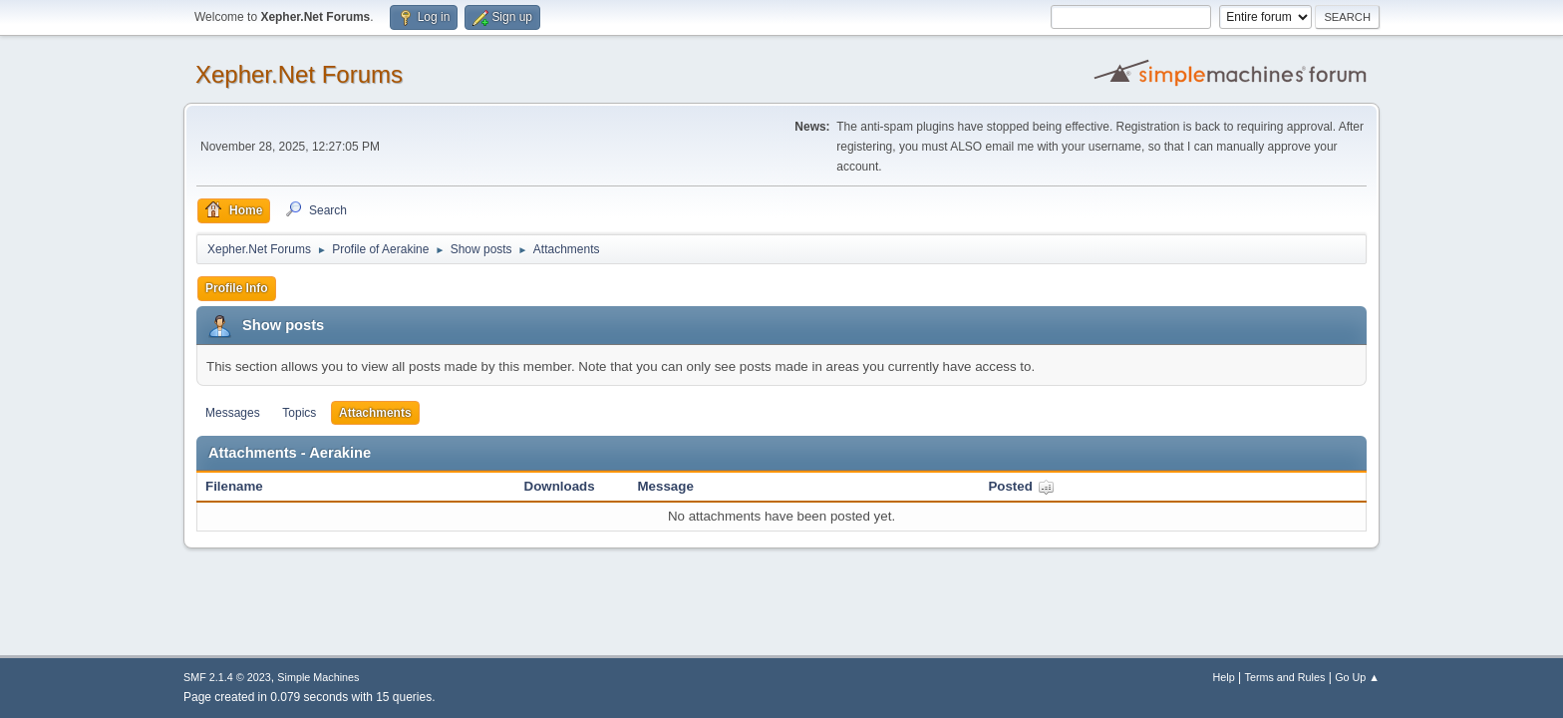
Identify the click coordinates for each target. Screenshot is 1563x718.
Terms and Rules (1285, 677)
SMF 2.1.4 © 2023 (227, 677)
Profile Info (236, 288)
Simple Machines (318, 677)
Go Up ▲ (1357, 677)
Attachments (375, 413)
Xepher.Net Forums (299, 74)
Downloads (559, 486)
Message (666, 486)
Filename (234, 486)
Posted (1021, 486)
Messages (232, 413)
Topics (299, 413)
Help (1224, 677)
